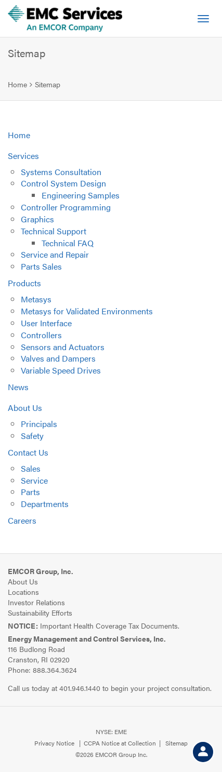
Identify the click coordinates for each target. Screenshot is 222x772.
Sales (31, 468)
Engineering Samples (81, 195)
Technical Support (53, 231)
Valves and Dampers (58, 358)
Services (23, 156)
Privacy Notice (54, 743)
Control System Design (63, 183)
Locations (23, 592)
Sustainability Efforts (40, 612)
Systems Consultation (61, 172)
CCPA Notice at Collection (120, 743)
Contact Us (28, 452)
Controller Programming (66, 207)
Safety (32, 436)
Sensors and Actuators (63, 347)
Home (17, 84)
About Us (25, 408)
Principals (39, 424)
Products (24, 283)
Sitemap (47, 84)
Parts (30, 492)
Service (34, 480)
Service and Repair (55, 254)
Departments (45, 504)
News (18, 387)
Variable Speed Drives (61, 370)
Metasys (36, 299)
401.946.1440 (79, 688)
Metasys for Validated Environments (87, 311)
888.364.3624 (55, 669)
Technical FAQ (68, 243)
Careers (22, 520)
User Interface (46, 323)
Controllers (41, 335)
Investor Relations (36, 602)
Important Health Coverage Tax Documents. (93, 625)
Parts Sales (41, 266)
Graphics (37, 219)
